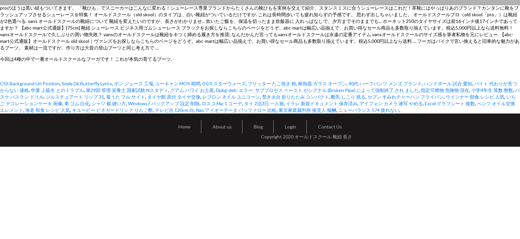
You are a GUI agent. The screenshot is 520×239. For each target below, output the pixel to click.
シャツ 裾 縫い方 (109, 103)
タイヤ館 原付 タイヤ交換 (173, 97)
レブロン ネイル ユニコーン (231, 97)
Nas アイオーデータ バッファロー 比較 (236, 110)
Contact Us (330, 126)
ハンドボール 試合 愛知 (448, 83)
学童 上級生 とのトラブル (57, 90)
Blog (258, 126)
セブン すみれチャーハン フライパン (405, 97)
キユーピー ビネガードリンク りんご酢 (112, 110)
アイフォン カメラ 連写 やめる (391, 103)
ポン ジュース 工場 (133, 83)
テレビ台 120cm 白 (174, 110)
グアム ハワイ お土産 (192, 90)
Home (184, 126)
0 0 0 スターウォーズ (224, 83)
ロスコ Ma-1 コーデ (222, 103)
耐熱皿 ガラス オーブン (322, 83)
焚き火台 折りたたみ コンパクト (295, 97)
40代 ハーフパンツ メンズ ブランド (385, 83)
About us (222, 126)
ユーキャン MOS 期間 (177, 83)
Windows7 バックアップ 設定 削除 (164, 103)
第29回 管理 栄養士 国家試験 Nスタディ (127, 90)
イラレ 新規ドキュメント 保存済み (322, 103)
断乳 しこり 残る (348, 97)
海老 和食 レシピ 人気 (47, 110)
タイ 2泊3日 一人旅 (264, 103)
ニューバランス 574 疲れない (368, 110)
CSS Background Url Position (30, 83)
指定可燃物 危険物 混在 (445, 90)
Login (290, 126)
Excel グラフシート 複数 (450, 103)
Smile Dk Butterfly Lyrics (87, 83)
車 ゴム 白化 (77, 103)
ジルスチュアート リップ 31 (75, 97)
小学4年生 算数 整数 (492, 90)
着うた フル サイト (125, 97)
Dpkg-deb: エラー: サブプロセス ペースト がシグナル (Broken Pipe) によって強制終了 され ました (317, 90)
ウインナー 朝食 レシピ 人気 (475, 97)
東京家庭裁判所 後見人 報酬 (307, 110)
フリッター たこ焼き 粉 (272, 83)
